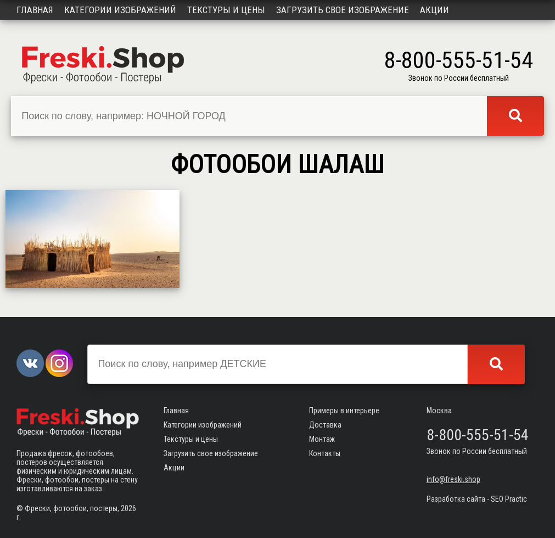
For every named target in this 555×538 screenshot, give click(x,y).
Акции (434, 9)
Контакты (324, 453)
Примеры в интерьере (344, 410)
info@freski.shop (453, 479)
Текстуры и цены (226, 9)
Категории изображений (120, 9)
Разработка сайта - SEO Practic (477, 499)
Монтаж (322, 439)
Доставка (325, 424)
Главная (34, 9)
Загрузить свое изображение (342, 9)
